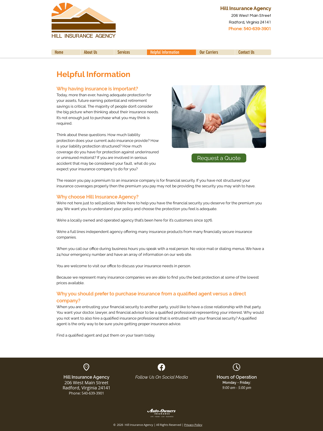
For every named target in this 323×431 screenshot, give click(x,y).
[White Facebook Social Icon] (161, 367)
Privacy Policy (193, 425)
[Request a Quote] (219, 158)
